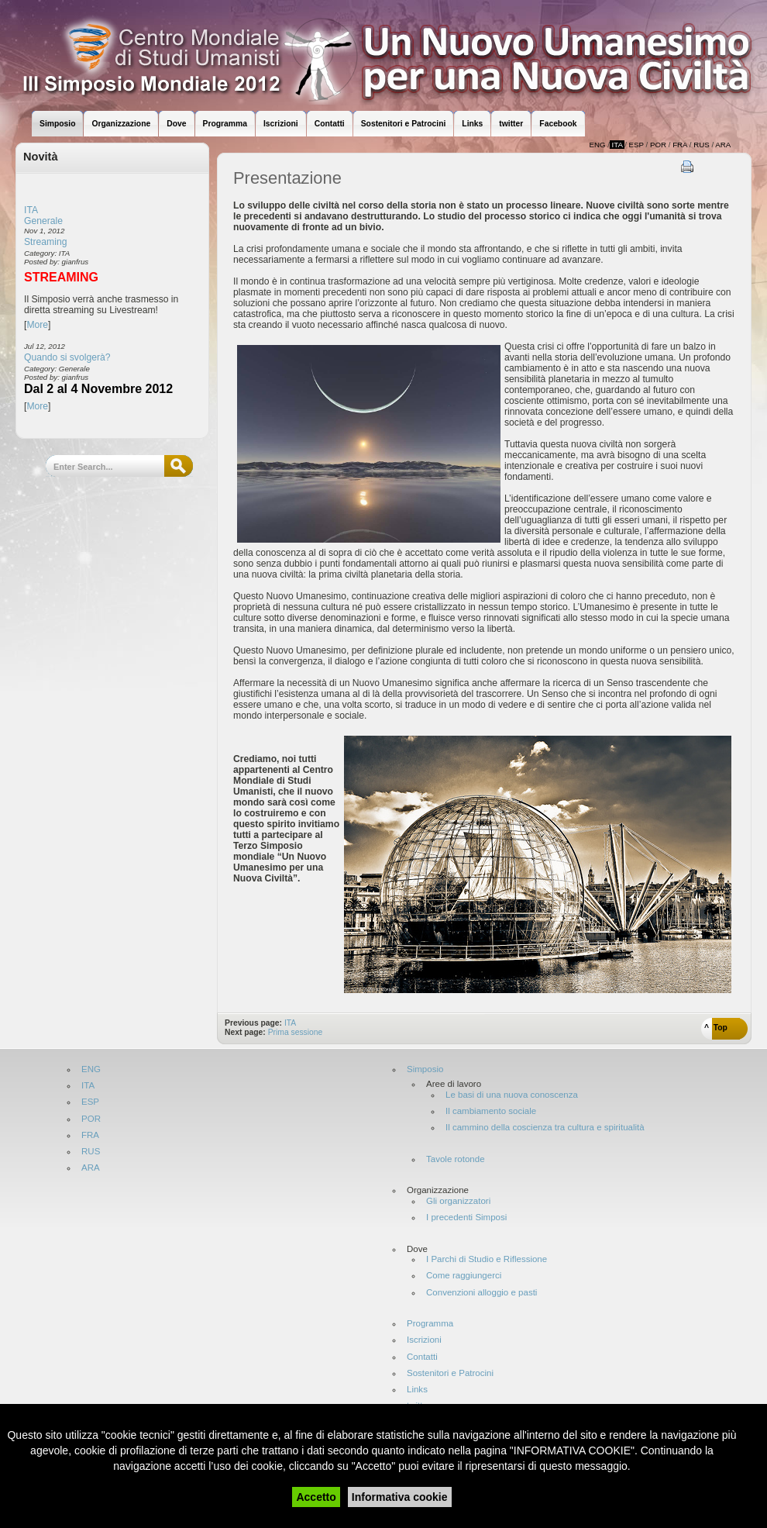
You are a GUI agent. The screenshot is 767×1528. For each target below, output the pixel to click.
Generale (43, 221)
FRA (90, 1135)
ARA (90, 1168)
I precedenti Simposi (466, 1217)
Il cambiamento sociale (490, 1111)
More (37, 324)
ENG (91, 1069)
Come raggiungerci (463, 1275)
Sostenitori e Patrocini (450, 1373)
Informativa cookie (400, 1497)
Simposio (425, 1069)
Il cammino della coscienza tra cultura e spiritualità (545, 1127)
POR (91, 1119)
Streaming (45, 241)
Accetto (315, 1497)
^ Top (715, 1027)
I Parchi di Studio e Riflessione (486, 1259)
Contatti (422, 1357)
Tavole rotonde (455, 1159)
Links (417, 1389)
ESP (90, 1102)
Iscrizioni (424, 1340)
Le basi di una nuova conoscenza (511, 1095)
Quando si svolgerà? (67, 357)
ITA (31, 210)
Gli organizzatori (458, 1201)
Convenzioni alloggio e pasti (481, 1292)
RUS (90, 1151)
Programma (430, 1323)
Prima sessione (295, 1032)
